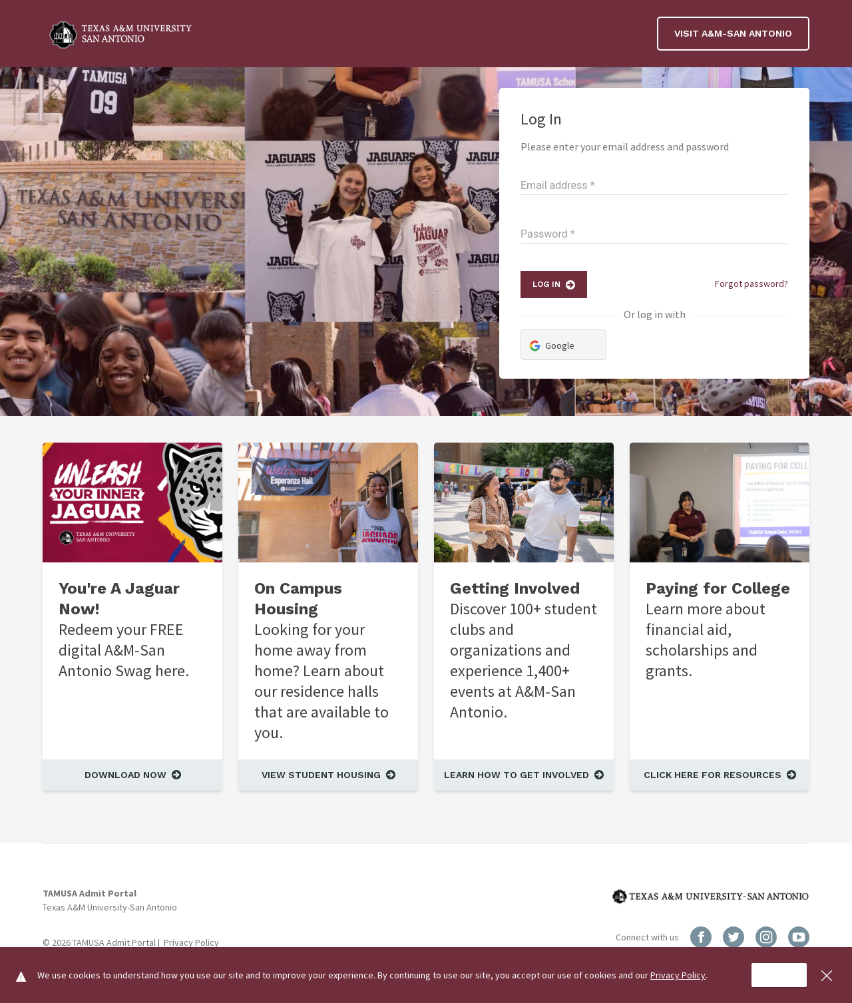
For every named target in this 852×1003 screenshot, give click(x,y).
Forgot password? (751, 284)
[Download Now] (132, 774)
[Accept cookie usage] (779, 975)
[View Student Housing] (328, 774)
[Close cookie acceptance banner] (826, 975)
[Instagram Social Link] (767, 935)
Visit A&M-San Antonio (733, 33)
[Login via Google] (563, 344)
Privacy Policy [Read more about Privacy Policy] (191, 942)
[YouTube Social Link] (798, 935)
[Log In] (554, 285)
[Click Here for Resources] (719, 774)
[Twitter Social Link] (734, 935)
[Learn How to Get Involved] (524, 774)
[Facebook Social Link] (702, 935)
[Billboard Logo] (122, 33)
